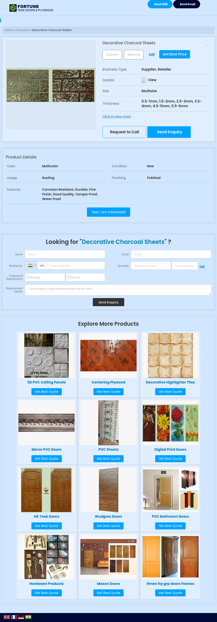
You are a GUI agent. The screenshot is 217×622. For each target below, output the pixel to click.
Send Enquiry (169, 132)
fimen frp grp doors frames (170, 583)
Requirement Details (14, 290)
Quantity (123, 266)
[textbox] (134, 54)
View (149, 80)
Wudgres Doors (108, 516)
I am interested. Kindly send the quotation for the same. (118, 290)
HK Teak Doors (46, 516)
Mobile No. (16, 266)
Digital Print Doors (170, 449)
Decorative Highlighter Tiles (170, 382)
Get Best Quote (46, 391)
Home (8, 30)
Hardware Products (46, 583)
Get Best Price (175, 54)
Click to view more (116, 116)
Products (22, 30)
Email (125, 254)
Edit (152, 54)
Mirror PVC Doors (47, 449)
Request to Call (124, 132)
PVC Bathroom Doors (170, 516)
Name (19, 254)
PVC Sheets (108, 449)
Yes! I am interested (108, 212)
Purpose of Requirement (14, 277)
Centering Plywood (108, 382)
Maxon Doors (108, 583)
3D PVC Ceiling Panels (46, 382)
